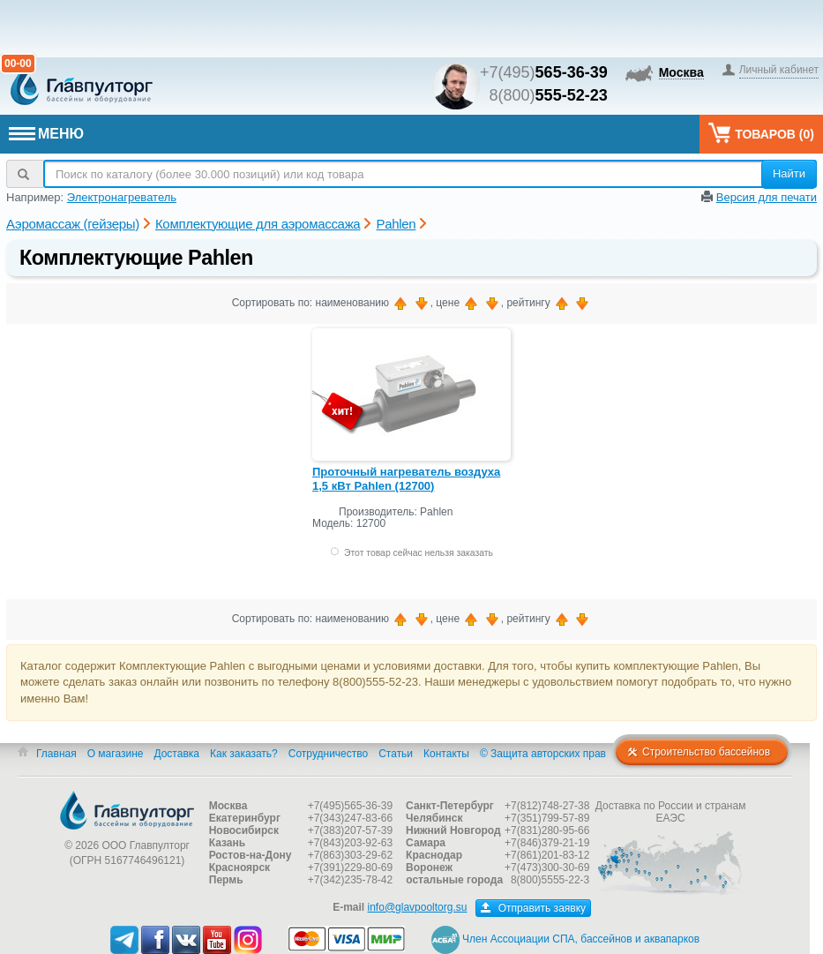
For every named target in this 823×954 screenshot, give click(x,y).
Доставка (176, 753)
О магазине (115, 753)
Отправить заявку (533, 908)
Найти (789, 173)
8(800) (549, 95)
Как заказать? (244, 753)
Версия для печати (766, 197)
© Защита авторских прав (543, 753)
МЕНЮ (46, 133)
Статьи (395, 753)
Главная (56, 753)
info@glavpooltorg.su (418, 907)
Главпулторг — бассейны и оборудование (127, 810)
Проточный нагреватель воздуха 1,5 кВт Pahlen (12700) (406, 478)
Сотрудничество (328, 753)
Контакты (446, 753)
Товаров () (761, 133)
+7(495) (544, 72)
